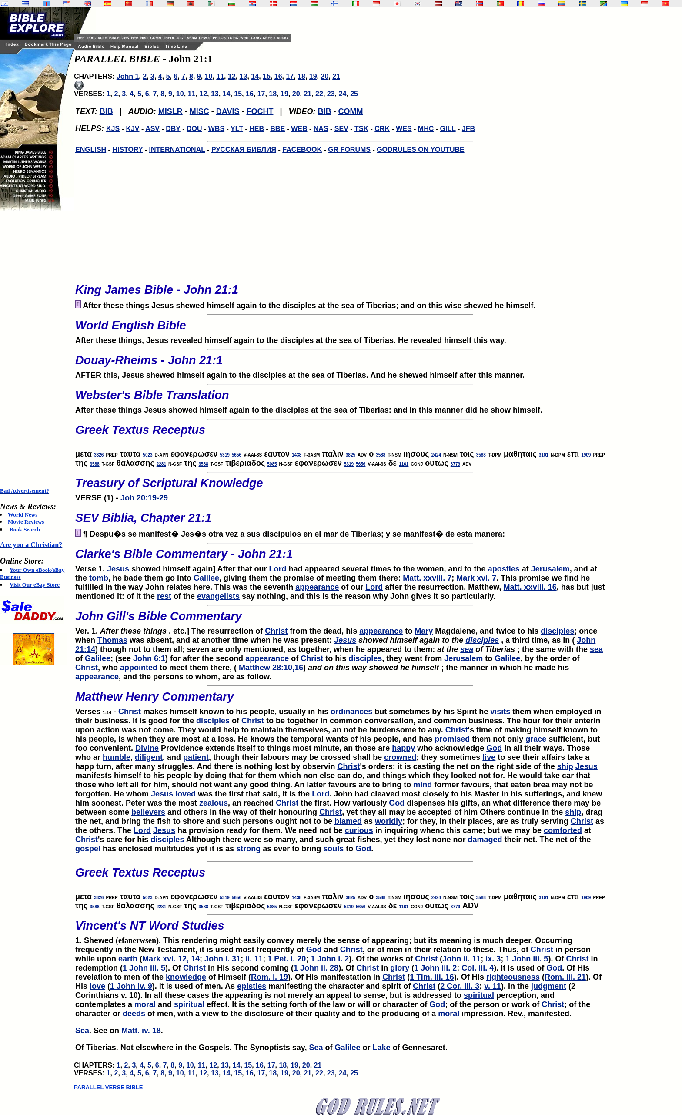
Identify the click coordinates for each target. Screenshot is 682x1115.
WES (403, 128)
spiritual (479, 995)
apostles (504, 568)
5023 (147, 455)
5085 (272, 464)
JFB (468, 128)
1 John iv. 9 (131, 986)
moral (145, 1004)
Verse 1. (340, 558)
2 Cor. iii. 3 (459, 986)
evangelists (218, 596)
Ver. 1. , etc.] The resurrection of (340, 620)
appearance (317, 587)
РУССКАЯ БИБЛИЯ (243, 149)
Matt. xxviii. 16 (530, 587)
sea (466, 649)
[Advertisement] (35, 349)
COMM (350, 111)
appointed (138, 667)
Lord (278, 568)
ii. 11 (254, 958)
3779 (455, 464)
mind (422, 784)
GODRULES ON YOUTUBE (421, 149)
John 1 (128, 76)
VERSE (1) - (340, 487)
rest (164, 596)
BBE (277, 128)
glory (399, 968)
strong (248, 848)
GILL (447, 128)
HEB (256, 128)
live (488, 757)
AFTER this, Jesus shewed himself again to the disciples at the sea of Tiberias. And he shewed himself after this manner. (340, 364)
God (494, 748)
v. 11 (492, 986)
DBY (173, 128)
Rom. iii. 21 (565, 977)
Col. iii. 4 (477, 968)
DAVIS (228, 111)
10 (209, 76)
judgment (548, 986)
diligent (149, 757)
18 (301, 76)
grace (535, 739)
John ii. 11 (461, 958)
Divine (147, 748)
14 (255, 76)
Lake (382, 1047)
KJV (132, 128)
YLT (237, 128)
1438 (296, 455)
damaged (485, 839)
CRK (382, 128)
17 (290, 76)
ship (565, 766)
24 (342, 93)
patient (196, 757)
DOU (194, 128)
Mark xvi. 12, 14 (171, 958)
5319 (225, 455)
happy (403, 748)
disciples (557, 631)
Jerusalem (550, 568)
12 (232, 76)
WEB (299, 128)
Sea (82, 1030)
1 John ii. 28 (316, 968)
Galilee (206, 578)
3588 (380, 455)
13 (243, 76)
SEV (341, 128)
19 (313, 76)
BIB (106, 111)
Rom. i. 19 (269, 977)
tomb (98, 578)
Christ (276, 631)
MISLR (170, 111)
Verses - (340, 700)
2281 (161, 464)
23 (331, 93)
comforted (563, 830)
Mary (424, 631)
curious (359, 830)
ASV (152, 128)
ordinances (351, 711)
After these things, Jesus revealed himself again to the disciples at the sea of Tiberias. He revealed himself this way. (340, 329)
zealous (213, 803)
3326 (99, 455)
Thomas (112, 640)
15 (267, 76)
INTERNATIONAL (177, 149)
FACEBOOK (302, 149)
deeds (134, 1013)
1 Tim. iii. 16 (432, 977)
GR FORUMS (349, 149)
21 (336, 76)
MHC (426, 128)
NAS (321, 128)
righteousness (513, 977)
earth (127, 958)
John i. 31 (222, 958)
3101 (543, 455)
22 (319, 93)
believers (148, 812)
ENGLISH (90, 149)
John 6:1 (149, 658)
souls (333, 848)
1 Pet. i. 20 (286, 958)
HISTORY (127, 149)
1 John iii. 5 (526, 958)
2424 (436, 455)
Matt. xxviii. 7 (427, 578)
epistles (251, 986)
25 (354, 93)
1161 (403, 464)
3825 (350, 455)
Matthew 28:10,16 (271, 667)
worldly (388, 821)
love (97, 986)
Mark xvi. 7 (476, 578)
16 (278, 76)
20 (324, 76)
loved (185, 793)
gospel (87, 848)
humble (116, 757)
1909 (586, 455)
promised (452, 739)
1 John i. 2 (330, 958)
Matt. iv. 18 (141, 1030)
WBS (216, 128)
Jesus (118, 568)
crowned (400, 757)
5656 (236, 455)
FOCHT (259, 111)
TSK (361, 128)
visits (500, 711)
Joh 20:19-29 (144, 498)
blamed (348, 821)
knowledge (186, 977)
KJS (113, 128)
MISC (199, 111)
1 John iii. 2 (435, 968)
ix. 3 (493, 958)
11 (220, 76)
